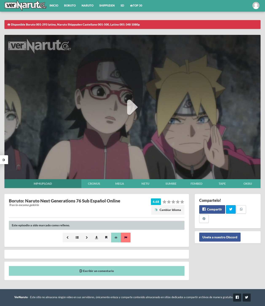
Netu (145, 183)
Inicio (54, 5)
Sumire (170, 183)
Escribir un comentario (96, 271)
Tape (222, 183)
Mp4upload (43, 183)
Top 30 (136, 5)
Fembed (196, 183)
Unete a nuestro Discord (219, 237)
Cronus (94, 183)
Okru (247, 183)
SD (122, 5)
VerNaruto (21, 297)
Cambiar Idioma (168, 210)
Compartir (212, 209)
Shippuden (107, 5)
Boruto (70, 5)
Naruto (87, 5)
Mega (119, 183)
